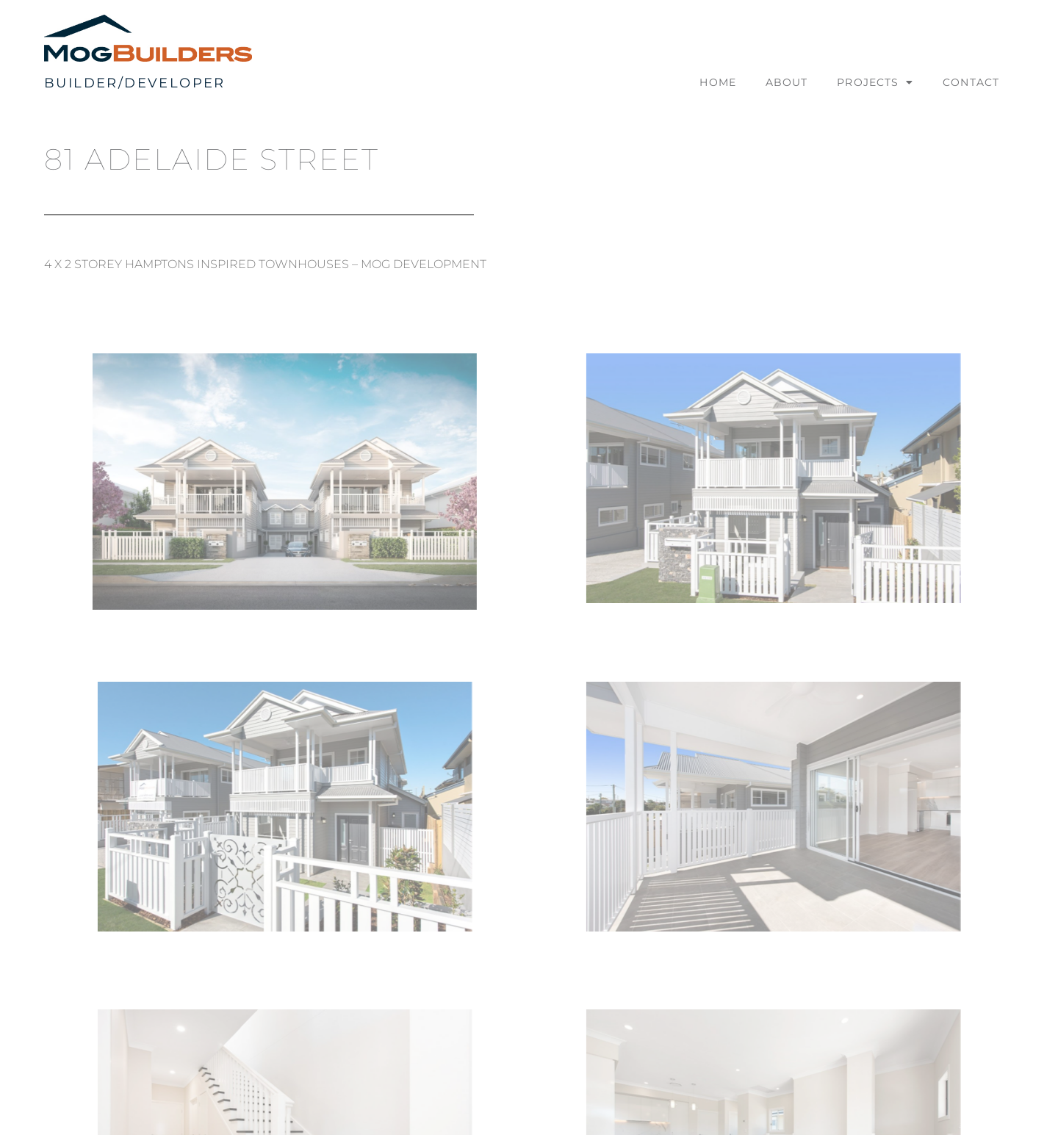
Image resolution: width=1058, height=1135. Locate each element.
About (787, 82)
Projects (875, 82)
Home (717, 82)
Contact (971, 82)
